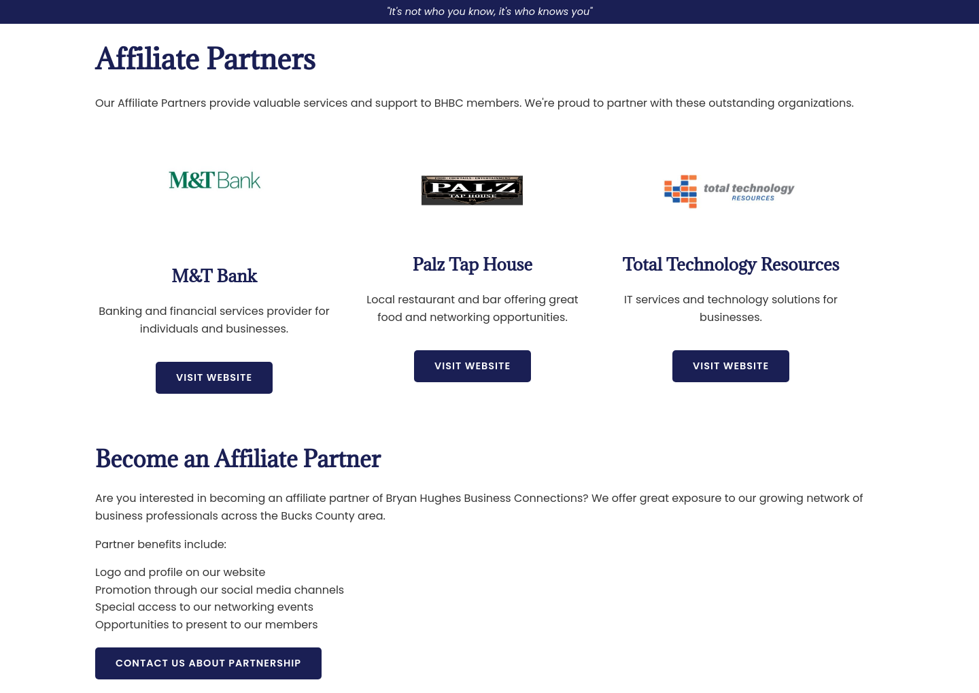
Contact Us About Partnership (208, 663)
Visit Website (214, 377)
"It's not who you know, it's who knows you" (490, 11)
